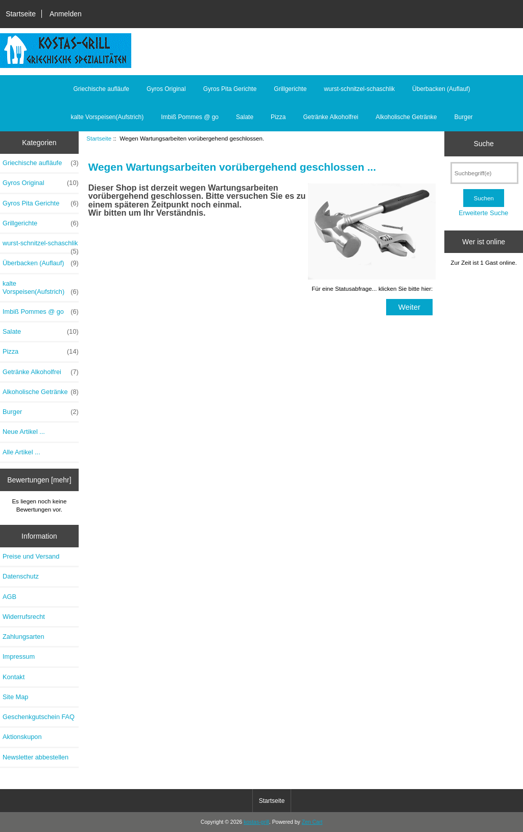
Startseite (21, 14)
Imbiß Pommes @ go (190, 117)
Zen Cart (312, 822)
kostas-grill (256, 822)
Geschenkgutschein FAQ (39, 717)
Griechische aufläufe (101, 89)
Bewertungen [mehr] (39, 480)
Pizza (278, 117)
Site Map (15, 697)
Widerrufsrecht (24, 616)
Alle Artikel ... (21, 452)
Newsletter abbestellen (35, 757)
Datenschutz (21, 576)
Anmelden (66, 14)
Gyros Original (166, 89)
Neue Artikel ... (24, 431)
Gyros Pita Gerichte (230, 89)
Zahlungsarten (23, 636)
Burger (464, 117)
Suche (483, 144)
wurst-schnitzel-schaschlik (359, 89)
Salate (244, 117)
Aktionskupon (22, 737)
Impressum (19, 656)
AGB (9, 596)
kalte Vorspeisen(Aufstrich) (107, 117)
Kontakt (14, 677)
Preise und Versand (31, 556)
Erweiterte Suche (483, 213)
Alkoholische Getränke (406, 117)
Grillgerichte (290, 89)
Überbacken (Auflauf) (441, 89)
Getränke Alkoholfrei (330, 117)
